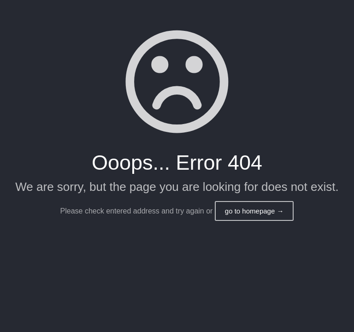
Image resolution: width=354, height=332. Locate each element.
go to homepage (254, 211)
